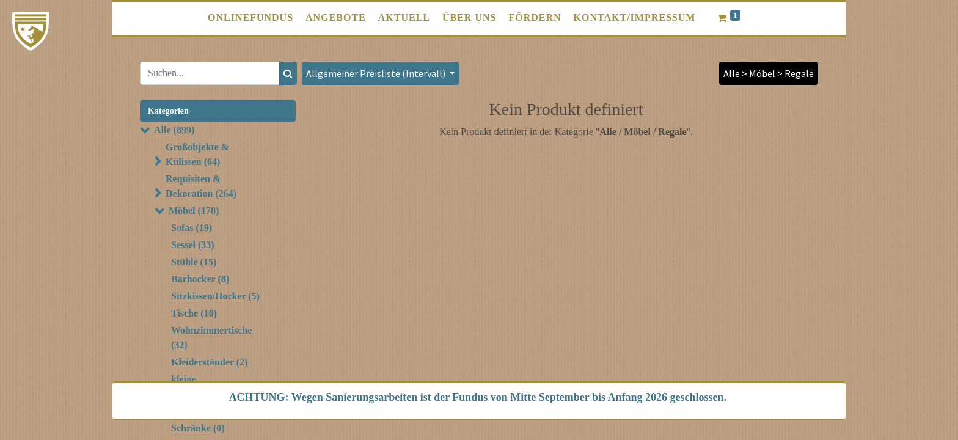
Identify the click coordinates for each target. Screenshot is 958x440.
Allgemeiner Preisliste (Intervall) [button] (376, 73)
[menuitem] (250, 18)
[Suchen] (288, 73)
